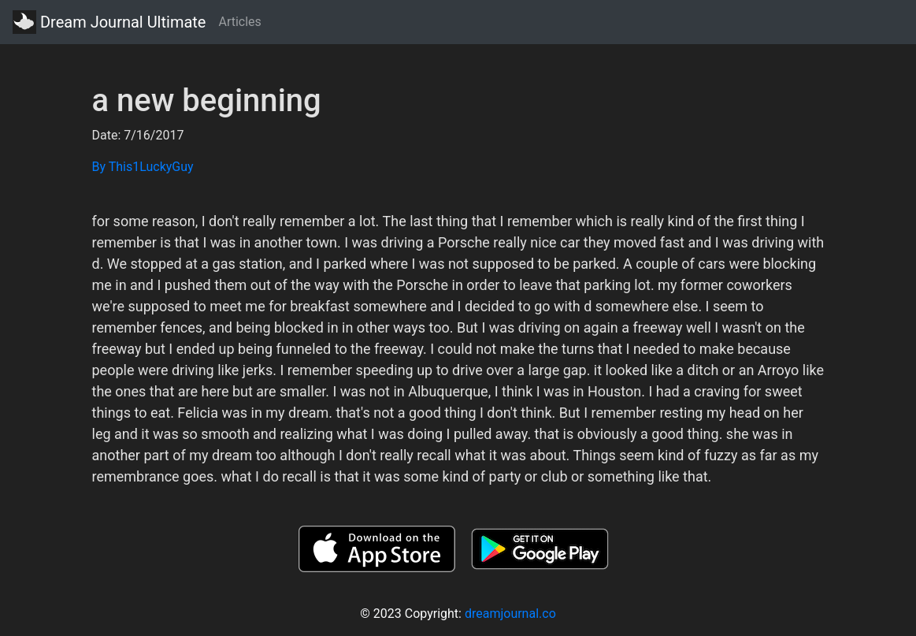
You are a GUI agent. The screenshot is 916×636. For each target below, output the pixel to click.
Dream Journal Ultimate (109, 22)
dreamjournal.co (510, 613)
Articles (239, 21)
